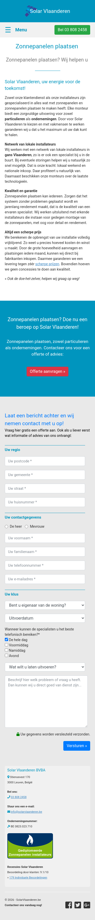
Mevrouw (34, 526)
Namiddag (15, 650)
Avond (12, 656)
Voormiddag (16, 645)
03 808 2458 (19, 797)
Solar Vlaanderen (50, 11)
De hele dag (16, 640)
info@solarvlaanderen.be (26, 811)
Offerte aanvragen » (47, 371)
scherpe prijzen (47, 264)
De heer (13, 526)
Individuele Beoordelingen (28, 877)
